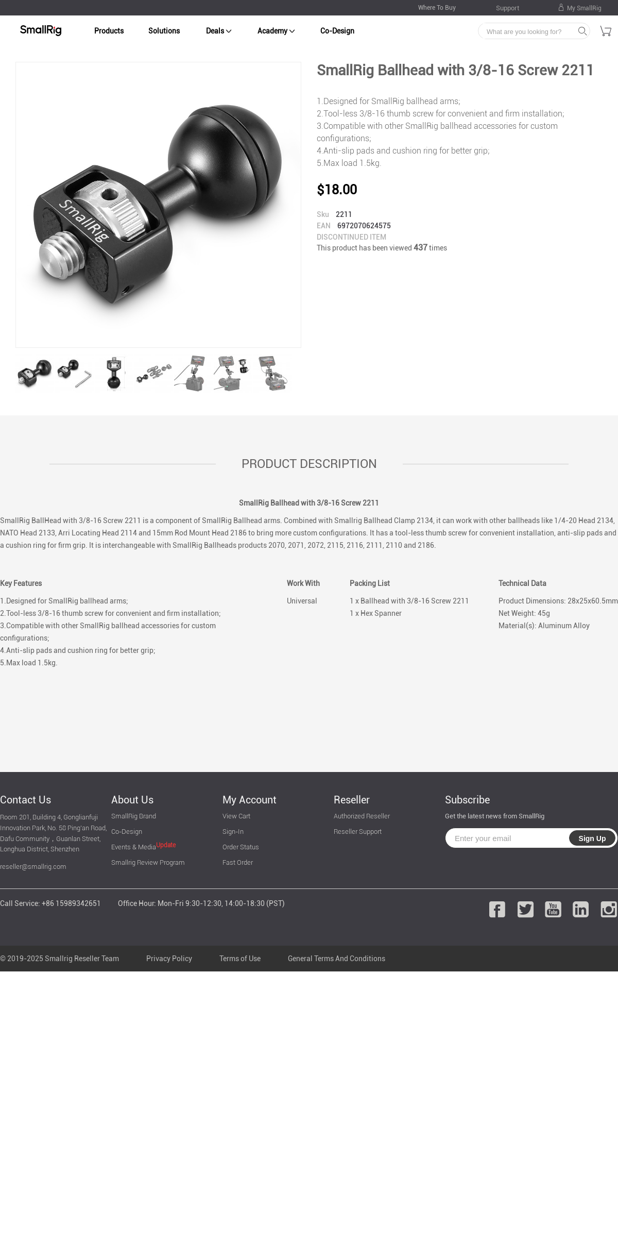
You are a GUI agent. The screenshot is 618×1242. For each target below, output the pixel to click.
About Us (132, 800)
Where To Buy (437, 7)
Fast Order (237, 862)
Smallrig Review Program (148, 862)
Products (109, 31)
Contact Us (25, 800)
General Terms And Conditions (336, 958)
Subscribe (467, 800)
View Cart (236, 816)
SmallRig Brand (133, 816)
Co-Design (337, 31)
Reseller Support (358, 831)
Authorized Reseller (362, 816)
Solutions (164, 31)
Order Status (240, 847)
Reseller (352, 800)
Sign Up (592, 838)
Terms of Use (240, 958)
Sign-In (233, 831)
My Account (249, 800)
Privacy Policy (169, 958)
